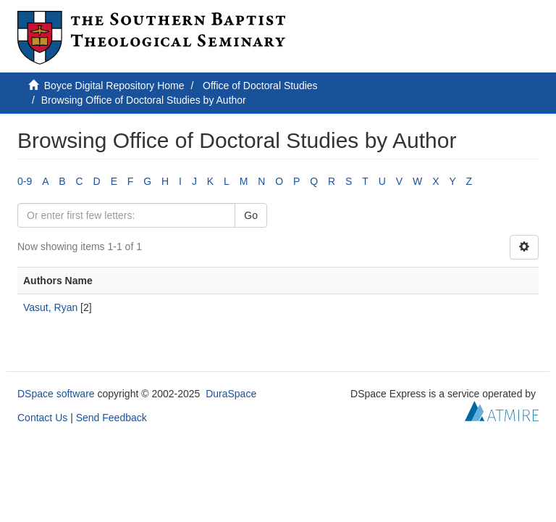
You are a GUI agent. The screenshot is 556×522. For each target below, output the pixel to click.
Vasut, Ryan (50, 307)
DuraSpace (231, 393)
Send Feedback (111, 417)
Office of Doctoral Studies (260, 85)
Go (251, 215)
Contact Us (42, 417)
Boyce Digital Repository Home (114, 85)
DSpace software (56, 393)
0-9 (24, 181)
